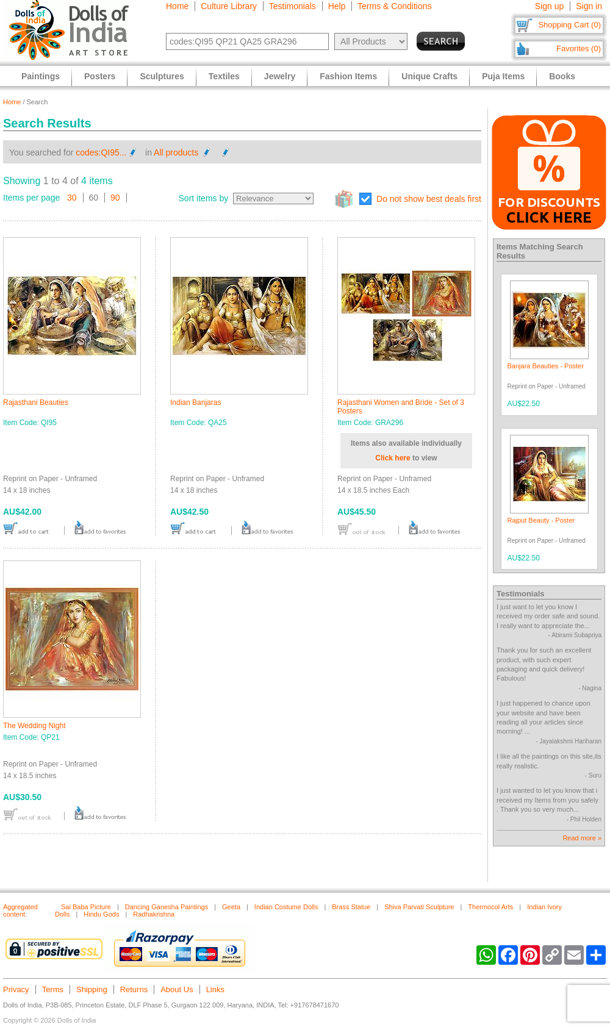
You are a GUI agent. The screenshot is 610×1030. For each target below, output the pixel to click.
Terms (52, 989)
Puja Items (503, 76)
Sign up (549, 6)
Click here (392, 458)
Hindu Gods (101, 914)
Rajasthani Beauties (35, 402)
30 (72, 197)
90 (115, 197)
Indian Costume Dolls (286, 906)
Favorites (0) (578, 48)
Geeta (231, 906)
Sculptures (162, 76)
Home (177, 6)
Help (337, 6)
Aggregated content (20, 910)
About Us (176, 989)
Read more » (581, 838)
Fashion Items (348, 76)
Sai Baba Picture (86, 906)
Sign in (589, 6)
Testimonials (292, 6)
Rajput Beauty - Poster (541, 520)
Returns (134, 989)
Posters (99, 76)
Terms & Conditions (394, 6)
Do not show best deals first (428, 199)
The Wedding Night (34, 725)
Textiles (224, 76)
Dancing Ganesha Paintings (166, 906)
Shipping (91, 989)
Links (215, 989)
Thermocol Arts (490, 906)
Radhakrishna (153, 914)
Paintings (40, 76)
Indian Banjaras (195, 402)
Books (562, 76)
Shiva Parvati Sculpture (419, 906)
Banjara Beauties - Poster (546, 366)
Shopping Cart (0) (569, 24)
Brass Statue (351, 906)
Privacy (16, 989)
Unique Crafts (429, 76)
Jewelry (279, 76)
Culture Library (229, 6)
